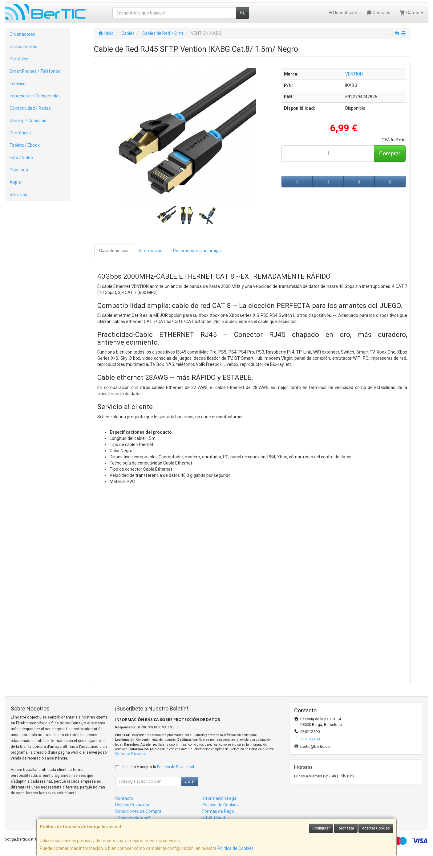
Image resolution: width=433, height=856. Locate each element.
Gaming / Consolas (28, 120)
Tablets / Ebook (25, 145)
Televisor (18, 83)
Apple (15, 182)
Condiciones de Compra (138, 811)
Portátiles (19, 58)
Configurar (321, 828)
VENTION (354, 74)
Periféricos (20, 132)
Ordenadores (22, 34)
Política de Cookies (235, 848)
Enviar (189, 781)
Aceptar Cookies (376, 828)
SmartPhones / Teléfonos (35, 71)
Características (113, 250)
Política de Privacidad (130, 754)
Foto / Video (21, 157)
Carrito (411, 12)
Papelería (19, 169)
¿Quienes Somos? (132, 817)
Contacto (378, 12)
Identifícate (343, 12)
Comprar (389, 153)
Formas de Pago (218, 811)
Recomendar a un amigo (197, 250)
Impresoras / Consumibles (35, 95)
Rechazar (346, 828)
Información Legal (219, 798)
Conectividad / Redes (30, 108)
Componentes (23, 46)
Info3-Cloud (213, 817)
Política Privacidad (133, 804)
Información (151, 250)
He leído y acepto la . (158, 766)
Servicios (18, 194)
